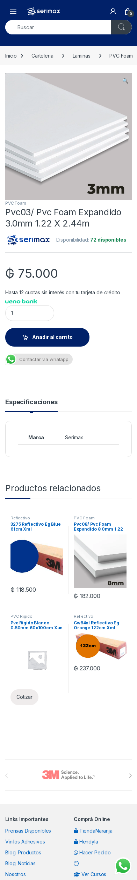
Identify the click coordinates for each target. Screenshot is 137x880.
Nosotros (15, 874)
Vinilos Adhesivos (25, 842)
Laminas (82, 56)
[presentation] (130, 775)
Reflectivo (20, 517)
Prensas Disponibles (28, 831)
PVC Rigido (21, 616)
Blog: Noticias (20, 863)
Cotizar (24, 697)
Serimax (74, 437)
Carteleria (42, 56)
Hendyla (86, 842)
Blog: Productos (23, 852)
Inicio (11, 56)
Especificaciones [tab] (31, 402)
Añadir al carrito (52, 337)
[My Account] (113, 11)
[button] (125, 81)
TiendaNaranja (93, 831)
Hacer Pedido (92, 852)
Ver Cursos (90, 874)
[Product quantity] (29, 313)
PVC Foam (15, 203)
